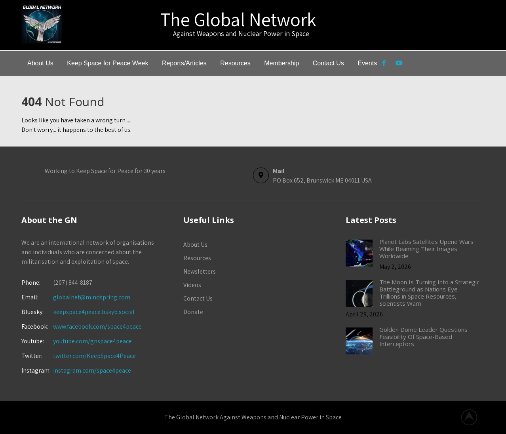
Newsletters (199, 271)
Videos (192, 285)
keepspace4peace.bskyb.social (94, 312)
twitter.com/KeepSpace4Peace (94, 356)
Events (367, 63)
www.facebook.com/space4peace (97, 326)
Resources (235, 63)
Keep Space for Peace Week (107, 63)
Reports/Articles (184, 63)
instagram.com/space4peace (92, 370)
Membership (281, 63)
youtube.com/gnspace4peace (92, 341)
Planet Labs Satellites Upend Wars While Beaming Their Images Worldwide (426, 248)
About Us (40, 63)
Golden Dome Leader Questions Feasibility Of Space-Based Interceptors (423, 336)
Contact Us (328, 63)
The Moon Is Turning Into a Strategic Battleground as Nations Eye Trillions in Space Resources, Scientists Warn (429, 292)
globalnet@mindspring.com (75, 297)
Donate (193, 312)
